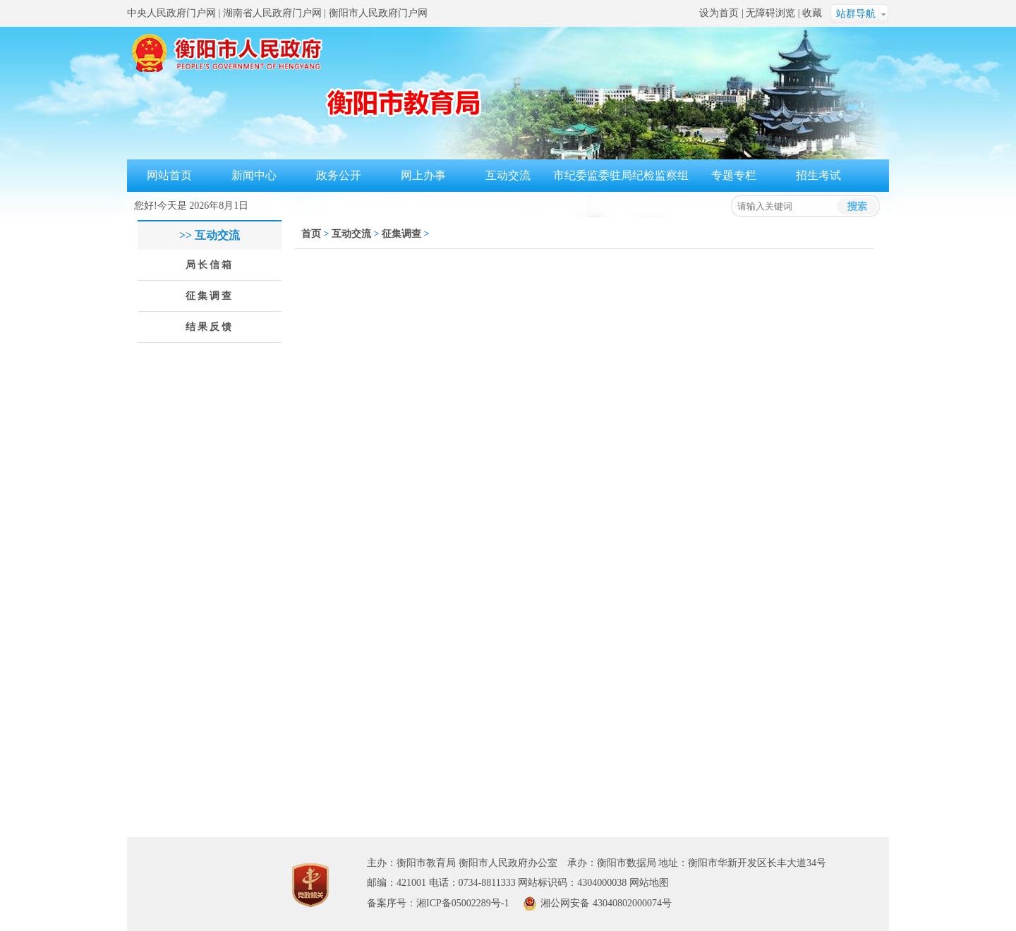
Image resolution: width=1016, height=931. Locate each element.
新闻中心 (254, 175)
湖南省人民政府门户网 (272, 13)
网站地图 (649, 882)
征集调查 (210, 296)
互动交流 (508, 175)
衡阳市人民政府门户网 (378, 13)
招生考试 (818, 175)
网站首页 (169, 175)
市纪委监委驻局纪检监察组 (621, 175)
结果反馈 (210, 327)
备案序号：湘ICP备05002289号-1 (438, 903)
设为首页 (719, 13)
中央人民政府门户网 (171, 13)
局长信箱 (210, 265)
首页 (311, 234)
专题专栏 (733, 175)
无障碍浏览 (770, 13)
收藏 (812, 13)
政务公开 (338, 175)
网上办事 (423, 175)
